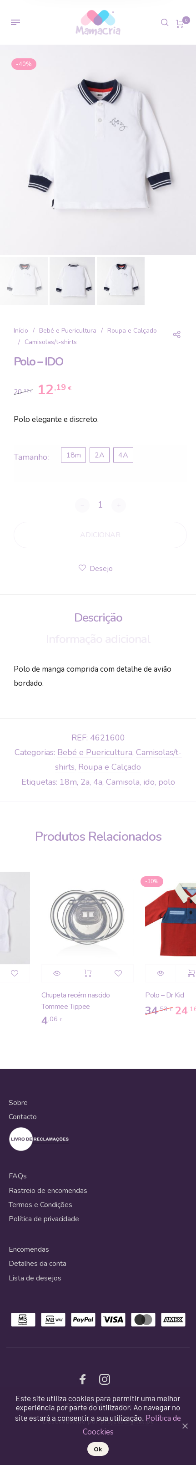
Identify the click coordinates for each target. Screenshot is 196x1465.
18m (68, 781)
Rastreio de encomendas (48, 1191)
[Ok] (184, 1425)
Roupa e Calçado (132, 330)
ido (149, 781)
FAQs (18, 1176)
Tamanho (30, 457)
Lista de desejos (35, 1278)
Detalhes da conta (37, 1264)
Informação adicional (98, 639)
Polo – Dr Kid (171, 995)
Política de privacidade (44, 1219)
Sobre (18, 1103)
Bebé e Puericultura (67, 330)
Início (21, 330)
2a (85, 781)
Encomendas (29, 1249)
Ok (98, 1449)
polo (166, 781)
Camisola (123, 781)
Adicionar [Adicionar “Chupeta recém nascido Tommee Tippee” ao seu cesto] (94, 973)
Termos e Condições (40, 1205)
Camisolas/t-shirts (51, 342)
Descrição (98, 618)
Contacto (23, 1117)
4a (97, 781)
